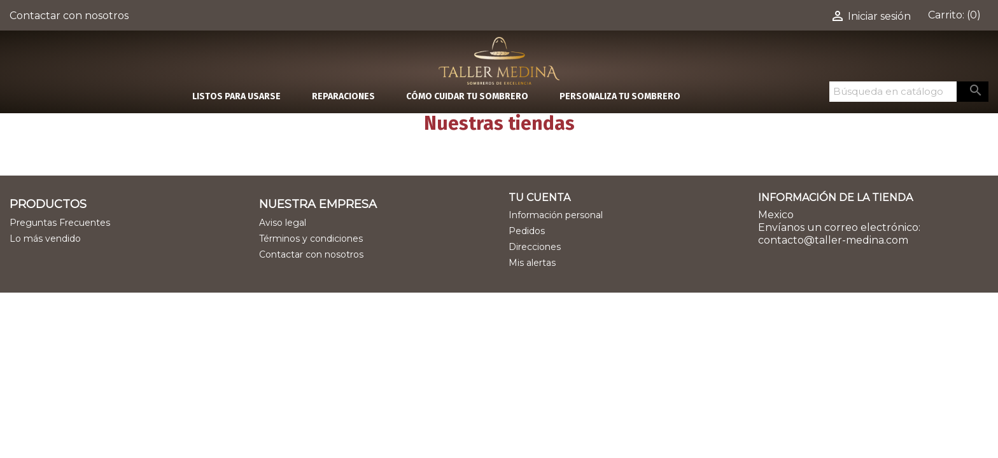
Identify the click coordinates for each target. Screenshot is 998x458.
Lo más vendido (45, 238)
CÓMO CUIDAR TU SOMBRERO (467, 96)
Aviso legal (282, 222)
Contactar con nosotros (69, 16)
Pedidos (527, 231)
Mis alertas (532, 262)
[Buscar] (893, 91)
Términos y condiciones (311, 238)
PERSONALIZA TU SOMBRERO (619, 96)
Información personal (556, 215)
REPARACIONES (343, 96)
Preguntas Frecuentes (60, 222)
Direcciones (535, 247)
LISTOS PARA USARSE (236, 96)
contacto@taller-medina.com (833, 240)
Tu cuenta (539, 197)
